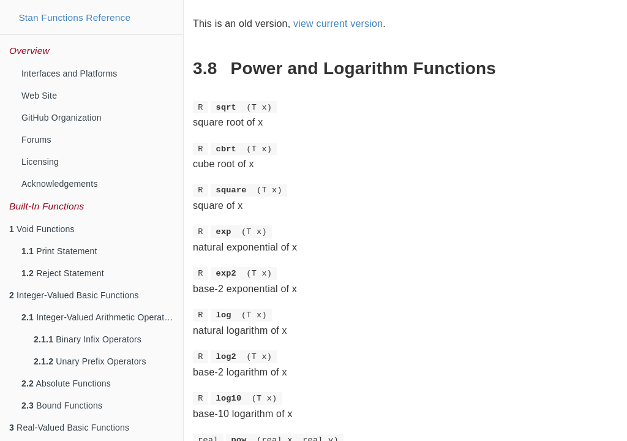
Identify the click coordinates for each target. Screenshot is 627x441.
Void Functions (42, 229)
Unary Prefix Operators (90, 361)
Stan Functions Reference (74, 17)
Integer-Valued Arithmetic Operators (98, 317)
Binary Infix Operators (87, 339)
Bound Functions (61, 405)
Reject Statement (62, 273)
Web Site (39, 95)
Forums (36, 140)
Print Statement (59, 251)
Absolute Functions (66, 383)
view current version (338, 23)
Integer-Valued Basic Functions (74, 295)
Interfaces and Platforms (69, 73)
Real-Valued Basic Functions (69, 427)
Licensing (40, 162)
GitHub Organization (61, 118)
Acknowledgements (59, 184)
